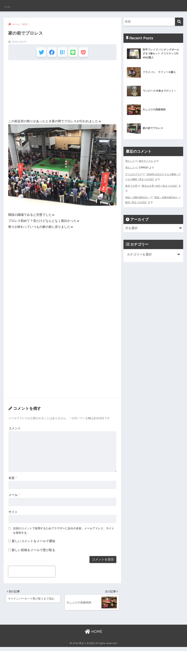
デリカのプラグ (134, 174)
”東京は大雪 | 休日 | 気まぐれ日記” (161, 185)
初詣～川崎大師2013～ (138, 196)
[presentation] (31, 573)
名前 (12, 480)
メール (14, 497)
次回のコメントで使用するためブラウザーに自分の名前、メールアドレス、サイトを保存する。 (63, 532)
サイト (13, 514)
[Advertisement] (62, 91)
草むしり (130, 160)
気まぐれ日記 (18, 5)
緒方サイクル (147, 160)
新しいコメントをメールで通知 (33, 543)
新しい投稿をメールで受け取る (33, 552)
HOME (93, 635)
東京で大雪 (131, 185)
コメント (14, 430)
